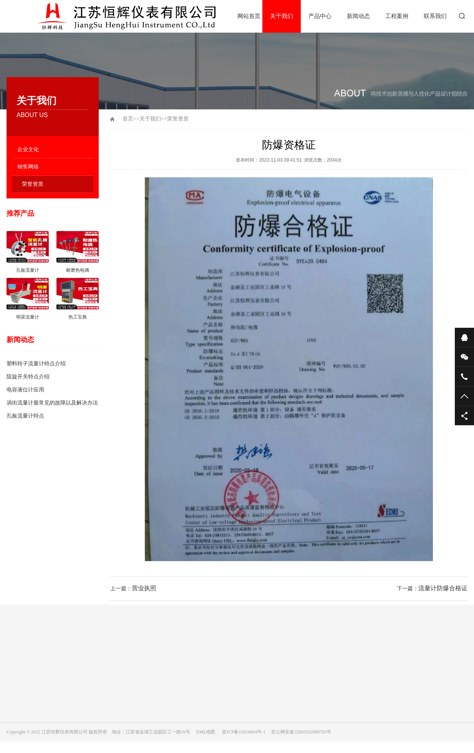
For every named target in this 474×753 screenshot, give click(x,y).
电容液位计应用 (25, 390)
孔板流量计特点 (25, 416)
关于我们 (281, 16)
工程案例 (396, 16)
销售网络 (28, 167)
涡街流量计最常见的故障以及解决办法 (52, 403)
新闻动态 (358, 16)
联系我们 (435, 16)
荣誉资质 (32, 184)
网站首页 (248, 16)
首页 (128, 119)
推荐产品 (20, 213)
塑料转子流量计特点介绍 (36, 364)
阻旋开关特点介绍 (28, 377)
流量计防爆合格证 (442, 588)
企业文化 (28, 149)
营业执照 (144, 588)
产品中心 (319, 16)
